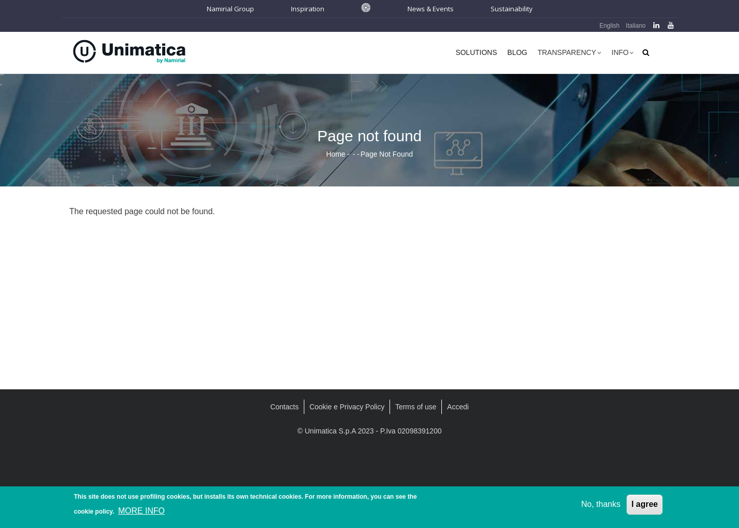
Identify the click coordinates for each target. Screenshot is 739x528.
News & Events (430, 8)
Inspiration (307, 8)
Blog (518, 52)
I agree (644, 505)
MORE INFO (141, 512)
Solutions (476, 52)
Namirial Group (230, 8)
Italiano (636, 25)
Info (623, 53)
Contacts (284, 407)
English (609, 25)
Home (335, 154)
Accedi (458, 407)
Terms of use (415, 407)
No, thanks (600, 505)
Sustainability (512, 8)
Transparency (569, 53)
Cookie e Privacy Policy (346, 407)
